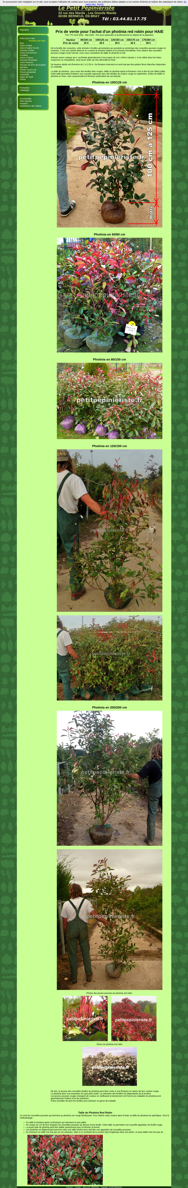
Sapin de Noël (26, 77)
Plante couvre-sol (28, 69)
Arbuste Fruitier (27, 50)
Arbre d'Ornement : (29, 53)
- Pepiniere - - (70, 1187)
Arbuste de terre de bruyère (33, 65)
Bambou (24, 67)
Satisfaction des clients (30, 106)
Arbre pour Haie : (28, 38)
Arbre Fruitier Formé (29, 48)
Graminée (24, 74)
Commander (26, 98)
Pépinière (24, 30)
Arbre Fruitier (26, 45)
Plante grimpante (28, 72)
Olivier (23, 79)
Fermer (100, 4)
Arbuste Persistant (28, 60)
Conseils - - (79, 1187)
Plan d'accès (26, 101)
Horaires (24, 103)
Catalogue (25, 90)
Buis (22, 43)
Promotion (25, 88)
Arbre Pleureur (27, 62)
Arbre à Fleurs (26, 57)
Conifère (24, 55)
